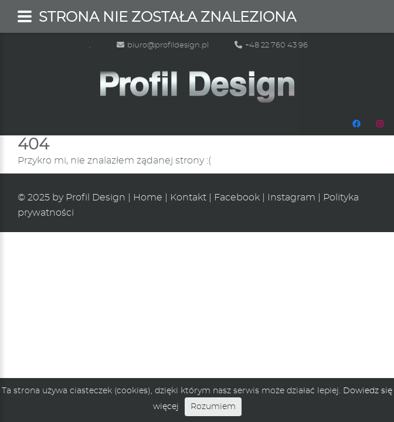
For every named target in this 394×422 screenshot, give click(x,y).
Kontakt (188, 197)
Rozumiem (213, 407)
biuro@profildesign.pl (163, 45)
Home (147, 197)
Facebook (237, 197)
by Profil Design (88, 197)
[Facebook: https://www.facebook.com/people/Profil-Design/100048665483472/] (356, 124)
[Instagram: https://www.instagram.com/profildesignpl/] (380, 124)
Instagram (291, 197)
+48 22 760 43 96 (271, 45)
